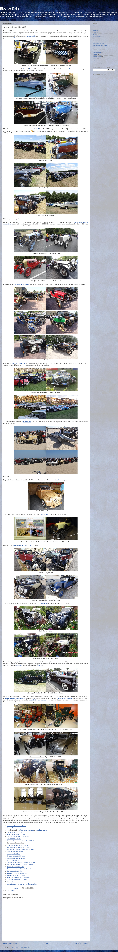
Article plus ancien (81, 944)
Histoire (95, 54)
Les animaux (96, 28)
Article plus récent (10, 944)
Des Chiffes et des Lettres (100, 45)
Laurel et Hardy (97, 56)
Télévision (95, 41)
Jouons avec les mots (98, 43)
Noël (94, 61)
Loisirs (94, 58)
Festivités (95, 30)
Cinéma (95, 39)
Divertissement (97, 52)
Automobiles (11, 890)
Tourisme (95, 32)
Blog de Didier (10, 8)
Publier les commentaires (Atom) (20, 947)
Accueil (45, 944)
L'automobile (96, 25)
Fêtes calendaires (97, 36)
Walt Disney (96, 63)
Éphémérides (96, 34)
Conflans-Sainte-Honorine (25, 830)
